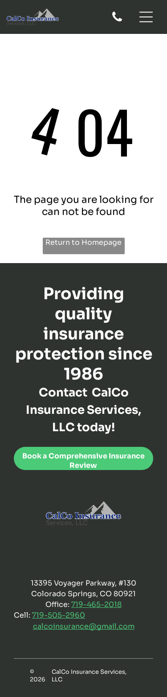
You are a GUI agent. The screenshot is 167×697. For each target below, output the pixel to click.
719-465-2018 (96, 604)
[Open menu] (146, 17)
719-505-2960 (58, 615)
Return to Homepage (83, 242)
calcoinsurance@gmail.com (83, 626)
